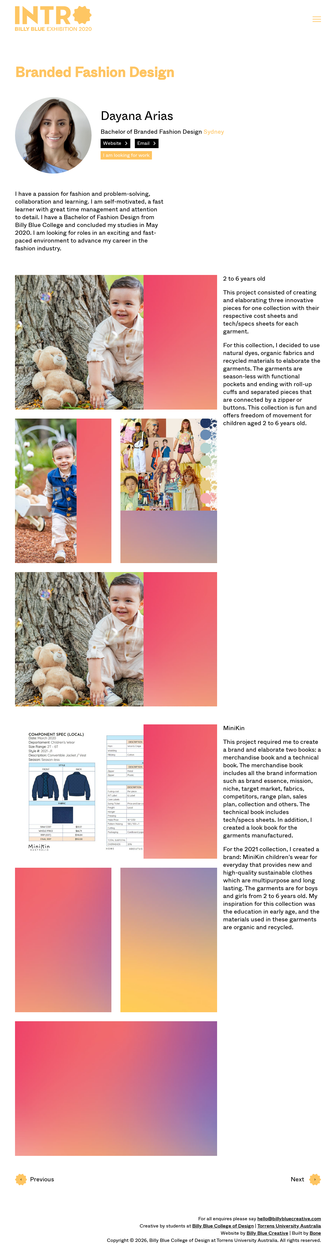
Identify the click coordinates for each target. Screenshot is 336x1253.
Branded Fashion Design (94, 72)
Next (306, 1179)
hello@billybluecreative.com (289, 1218)
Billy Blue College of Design (223, 1225)
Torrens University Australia (289, 1225)
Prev (34, 1179)
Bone (315, 1233)
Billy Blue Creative (267, 1233)
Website (112, 143)
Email (143, 143)
